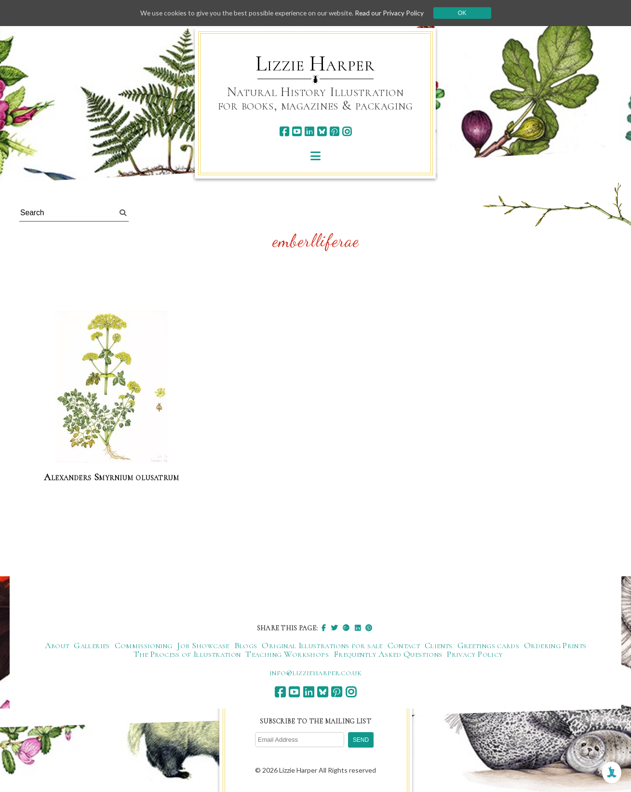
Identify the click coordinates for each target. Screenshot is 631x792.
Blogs (245, 645)
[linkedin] (309, 131)
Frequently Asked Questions (388, 654)
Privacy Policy (474, 654)
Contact (404, 645)
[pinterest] (334, 131)
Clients (439, 645)
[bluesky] (321, 131)
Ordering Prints (555, 645)
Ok (465, 13)
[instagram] (346, 131)
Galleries (91, 645)
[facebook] (284, 131)
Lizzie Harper (315, 64)
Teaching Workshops (286, 654)
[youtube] (296, 131)
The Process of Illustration (187, 654)
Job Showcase (203, 645)
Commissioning (144, 645)
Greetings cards (488, 645)
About (57, 645)
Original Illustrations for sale (322, 645)
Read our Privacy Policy (392, 13)
